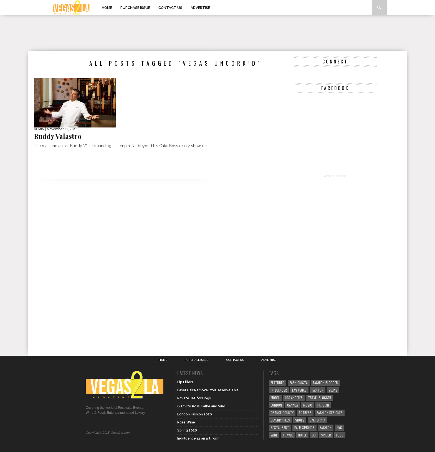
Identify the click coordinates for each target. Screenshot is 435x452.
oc (314, 435)
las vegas (299, 390)
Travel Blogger (319, 397)
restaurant (280, 427)
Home (107, 8)
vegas (333, 390)
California (317, 420)
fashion (326, 427)
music (307, 405)
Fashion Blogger (325, 382)
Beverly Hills (280, 420)
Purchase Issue (135, 8)
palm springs (304, 427)
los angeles (294, 397)
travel (288, 435)
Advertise (200, 8)
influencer (279, 390)
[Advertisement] (217, 33)
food (339, 435)
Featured (277, 382)
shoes (299, 420)
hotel (302, 435)
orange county (282, 412)
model (275, 397)
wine (274, 435)
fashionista (299, 382)
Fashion (317, 390)
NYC (339, 427)
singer (326, 435)
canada (292, 405)
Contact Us (170, 8)
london (276, 405)
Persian (323, 405)
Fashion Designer (330, 412)
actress (305, 412)
